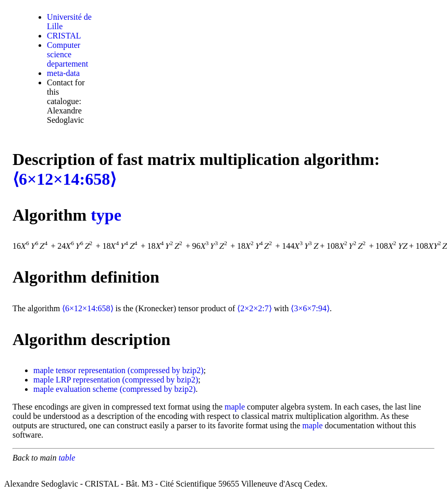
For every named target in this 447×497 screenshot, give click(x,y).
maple (43, 370)
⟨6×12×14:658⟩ (64, 179)
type (106, 215)
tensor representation (91, 370)
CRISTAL (64, 35)
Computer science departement (67, 54)
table (66, 457)
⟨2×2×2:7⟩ (254, 308)
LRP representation (88, 379)
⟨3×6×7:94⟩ (310, 308)
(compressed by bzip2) (166, 370)
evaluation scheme (87, 389)
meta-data (63, 73)
